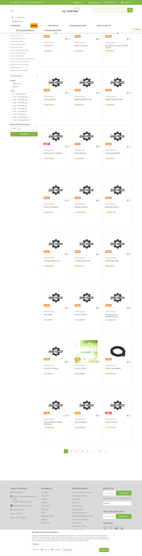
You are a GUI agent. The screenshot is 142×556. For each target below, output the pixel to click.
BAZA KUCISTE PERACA (53, 179)
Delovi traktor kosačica (20, 43)
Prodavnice (45, 521)
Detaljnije (35, 544)
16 (99, 476)
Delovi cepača (17, 49)
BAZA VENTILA (80, 179)
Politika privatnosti (79, 521)
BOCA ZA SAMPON (112, 179)
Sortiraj (85, 32)
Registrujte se (94, 2)
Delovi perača (16, 61)
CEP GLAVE (48, 340)
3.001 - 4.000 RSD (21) (20, 128)
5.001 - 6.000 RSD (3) (20, 134)
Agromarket (14, 28)
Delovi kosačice (18, 40)
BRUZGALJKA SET (112, 232)
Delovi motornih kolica (19, 55)
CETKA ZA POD (80, 340)
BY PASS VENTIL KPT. (52, 286)
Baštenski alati (33, 28)
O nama (44, 518)
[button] (112, 10)
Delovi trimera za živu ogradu (22, 84)
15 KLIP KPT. (48, 71)
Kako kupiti (76, 524)
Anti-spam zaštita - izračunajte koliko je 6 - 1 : (117, 524)
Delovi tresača (16, 46)
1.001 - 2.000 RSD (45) (20, 122)
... (93, 476)
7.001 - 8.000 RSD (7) (20, 139)
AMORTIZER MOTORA (83, 125)
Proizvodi (23, 28)
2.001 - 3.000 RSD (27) (20, 125)
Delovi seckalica (17, 78)
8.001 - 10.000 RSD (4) (20, 142)
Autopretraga (74, 32)
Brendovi (44, 524)
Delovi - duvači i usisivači (20, 58)
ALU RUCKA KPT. (50, 125)
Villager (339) (17, 109)
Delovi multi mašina (18, 38)
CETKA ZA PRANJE (51, 394)
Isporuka (75, 528)
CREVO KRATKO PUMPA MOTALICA (53, 448)
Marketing (57, 550)
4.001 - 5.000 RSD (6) (20, 131)
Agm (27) (16, 112)
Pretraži (24, 159)
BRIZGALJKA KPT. (81, 232)
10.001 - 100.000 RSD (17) (21, 145)
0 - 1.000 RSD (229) (19, 119)
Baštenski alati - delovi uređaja (50, 28)
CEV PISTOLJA (80, 394)
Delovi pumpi (16, 72)
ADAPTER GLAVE (81, 71)
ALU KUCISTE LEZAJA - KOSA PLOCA (116, 72)
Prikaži (105, 32)
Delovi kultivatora (18, 69)
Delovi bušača (16, 67)
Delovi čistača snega (19, 75)
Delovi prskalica (17, 64)
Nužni (37, 550)
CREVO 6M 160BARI (113, 394)
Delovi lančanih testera (20, 87)
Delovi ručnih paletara (19, 96)
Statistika (46, 550)
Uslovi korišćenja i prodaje (82, 518)
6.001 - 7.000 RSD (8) (20, 137)
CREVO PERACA (81, 448)
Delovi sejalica (16, 93)
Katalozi (44, 528)
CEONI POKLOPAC (112, 286)
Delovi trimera (17, 81)
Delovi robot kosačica (19, 90)
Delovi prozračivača (18, 52)
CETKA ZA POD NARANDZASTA (111, 341)
